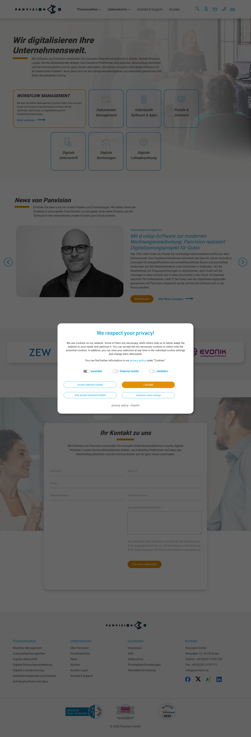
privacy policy (138, 360)
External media (125, 371)
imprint (135, 405)
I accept (148, 384)
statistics (158, 371)
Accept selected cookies (90, 384)
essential (92, 371)
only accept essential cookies (90, 395)
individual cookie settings (148, 395)
